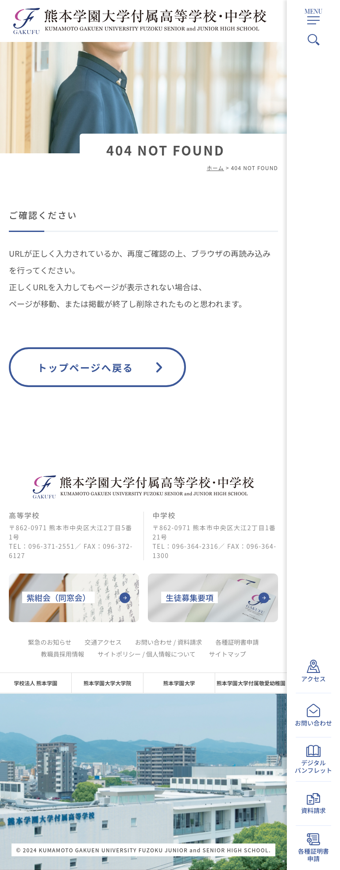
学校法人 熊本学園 (36, 683)
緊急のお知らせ (50, 642)
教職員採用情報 (62, 654)
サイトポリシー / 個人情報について (146, 654)
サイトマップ (227, 654)
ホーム (215, 167)
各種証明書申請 (237, 642)
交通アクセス (103, 642)
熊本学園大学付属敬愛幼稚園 (251, 683)
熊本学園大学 (179, 683)
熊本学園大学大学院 (107, 683)
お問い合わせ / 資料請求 (168, 642)
